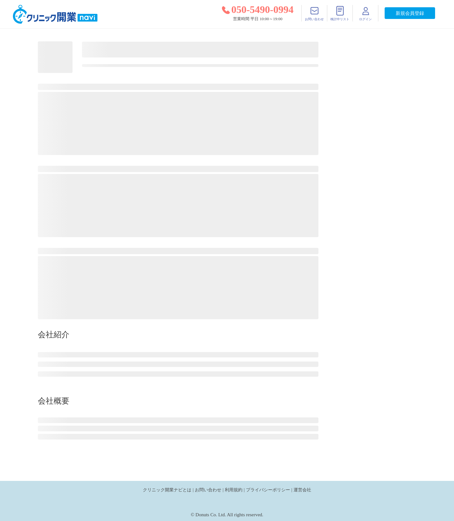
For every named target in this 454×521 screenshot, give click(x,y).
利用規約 (233, 489)
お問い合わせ (208, 489)
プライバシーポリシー (268, 489)
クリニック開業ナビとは (167, 489)
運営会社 (302, 489)
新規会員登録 (410, 13)
